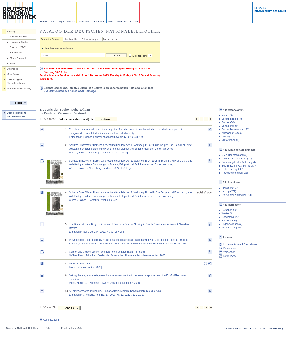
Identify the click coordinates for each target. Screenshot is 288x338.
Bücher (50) (228, 122)
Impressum (99, 21)
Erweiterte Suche (19, 42)
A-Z (52, 21)
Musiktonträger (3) (232, 118)
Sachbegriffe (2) (230, 220)
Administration (49, 319)
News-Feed (229, 255)
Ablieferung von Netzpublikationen (16, 81)
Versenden (229, 251)
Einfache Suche (18, 36)
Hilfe (110, 21)
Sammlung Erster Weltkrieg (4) (239, 162)
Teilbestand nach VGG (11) (237, 158)
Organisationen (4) (232, 224)
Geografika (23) (230, 217)
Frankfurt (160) (230, 187)
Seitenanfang (276, 328)
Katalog (11, 31)
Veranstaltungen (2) (233, 227)
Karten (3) (227, 115)
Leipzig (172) (229, 191)
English (134, 21)
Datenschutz (84, 21)
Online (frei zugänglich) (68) (237, 195)
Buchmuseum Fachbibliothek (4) (239, 165)
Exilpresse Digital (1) (233, 169)
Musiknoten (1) (230, 126)
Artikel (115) (228, 136)
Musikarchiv (71, 39)
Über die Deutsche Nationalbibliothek (16, 115)
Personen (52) (229, 209)
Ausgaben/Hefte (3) (232, 133)
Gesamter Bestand (50, 39)
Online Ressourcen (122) (235, 129)
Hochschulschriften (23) (235, 172)
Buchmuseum (110, 39)
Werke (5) (227, 213)
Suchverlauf (16, 52)
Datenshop (12, 69)
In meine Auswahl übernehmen (240, 244)
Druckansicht (230, 248)
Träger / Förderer (66, 21)
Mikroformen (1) (230, 140)
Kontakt (44, 21)
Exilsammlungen (90, 39)
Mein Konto (121, 21)
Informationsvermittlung (19, 88)
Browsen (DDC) (18, 47)
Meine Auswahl (18, 58)
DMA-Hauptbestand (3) (234, 155)
